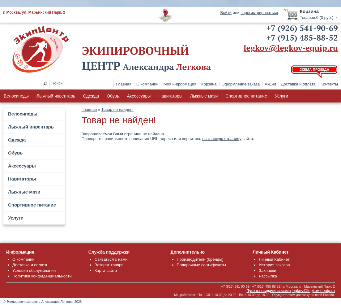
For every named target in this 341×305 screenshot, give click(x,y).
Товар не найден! (117, 109)
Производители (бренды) (200, 259)
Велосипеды (16, 96)
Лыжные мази (204, 96)
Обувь (113, 96)
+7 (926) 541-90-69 (302, 28)
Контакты (329, 84)
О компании (147, 84)
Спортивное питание (246, 96)
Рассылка (268, 276)
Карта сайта (106, 270)
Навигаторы (170, 96)
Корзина (209, 84)
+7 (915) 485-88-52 (302, 37)
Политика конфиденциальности (42, 276)
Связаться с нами (111, 259)
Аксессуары (139, 96)
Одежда (91, 96)
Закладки (267, 270)
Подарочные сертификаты (201, 265)
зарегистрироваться (259, 12)
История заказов (274, 265)
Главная (123, 84)
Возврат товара (109, 265)
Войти (226, 12)
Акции (270, 84)
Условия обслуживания (34, 270)
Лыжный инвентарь (55, 96)
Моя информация (180, 84)
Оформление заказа (241, 84)
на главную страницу (221, 138)
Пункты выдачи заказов (268, 291)
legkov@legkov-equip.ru (291, 47)
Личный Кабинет (274, 259)
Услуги (281, 96)
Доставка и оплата (298, 84)
